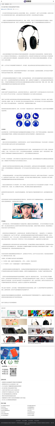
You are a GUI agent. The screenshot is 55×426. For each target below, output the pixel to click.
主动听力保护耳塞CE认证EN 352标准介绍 (10, 390)
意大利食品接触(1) (4, 415)
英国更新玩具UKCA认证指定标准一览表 (10, 384)
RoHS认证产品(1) (31, 413)
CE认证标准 (36, 420)
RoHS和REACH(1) (31, 412)
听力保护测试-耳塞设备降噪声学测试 (9, 388)
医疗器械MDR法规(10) (5, 405)
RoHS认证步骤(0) (31, 415)
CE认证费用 (24, 420)
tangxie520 (4, 9)
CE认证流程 (30, 420)
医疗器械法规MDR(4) (32, 405)
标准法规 (7, 4)
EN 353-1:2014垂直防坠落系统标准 (9, 399)
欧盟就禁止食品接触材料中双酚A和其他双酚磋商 (12, 382)
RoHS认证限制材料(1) (5, 410)
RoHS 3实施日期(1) (5, 413)
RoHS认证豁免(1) (4, 408)
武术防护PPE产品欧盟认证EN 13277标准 (10, 391)
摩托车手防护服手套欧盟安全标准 (9, 395)
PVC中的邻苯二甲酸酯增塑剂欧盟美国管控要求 (11, 386)
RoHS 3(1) (30, 410)
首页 (3, 4)
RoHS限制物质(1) (31, 407)
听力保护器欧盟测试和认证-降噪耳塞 (9, 393)
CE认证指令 (18, 420)
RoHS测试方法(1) (31, 408)
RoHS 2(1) (3, 412)
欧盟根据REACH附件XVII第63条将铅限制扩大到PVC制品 (13, 397)
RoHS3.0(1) (3, 407)
